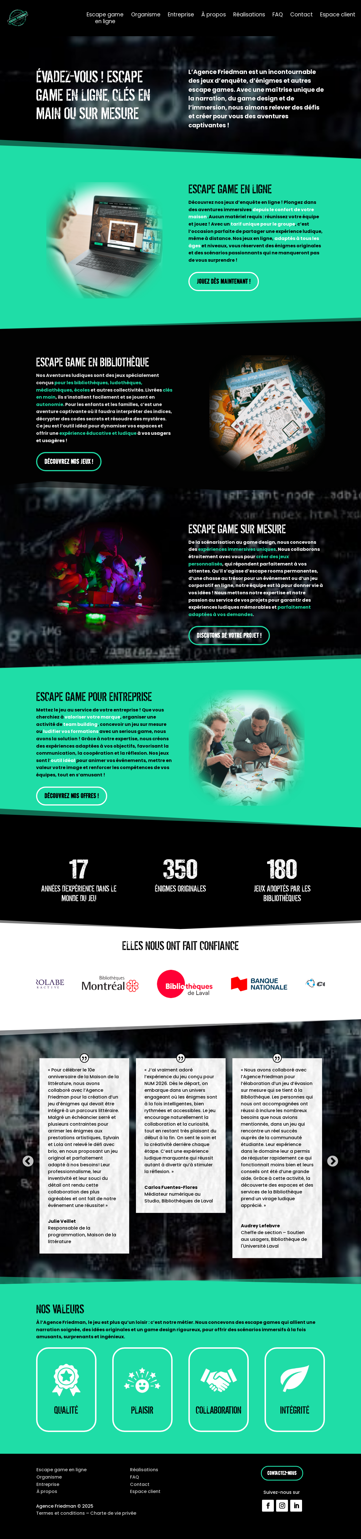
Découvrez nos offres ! (72, 796)
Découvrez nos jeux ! (69, 461)
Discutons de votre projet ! (229, 635)
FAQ (277, 14)
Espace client (337, 14)
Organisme (145, 14)
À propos (213, 14)
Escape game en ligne (105, 18)
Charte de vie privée (113, 1513)
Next (329, 1158)
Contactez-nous (282, 1473)
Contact (301, 14)
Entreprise (181, 14)
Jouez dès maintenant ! (223, 281)
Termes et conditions (60, 1513)
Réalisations (249, 14)
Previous (24, 1158)
